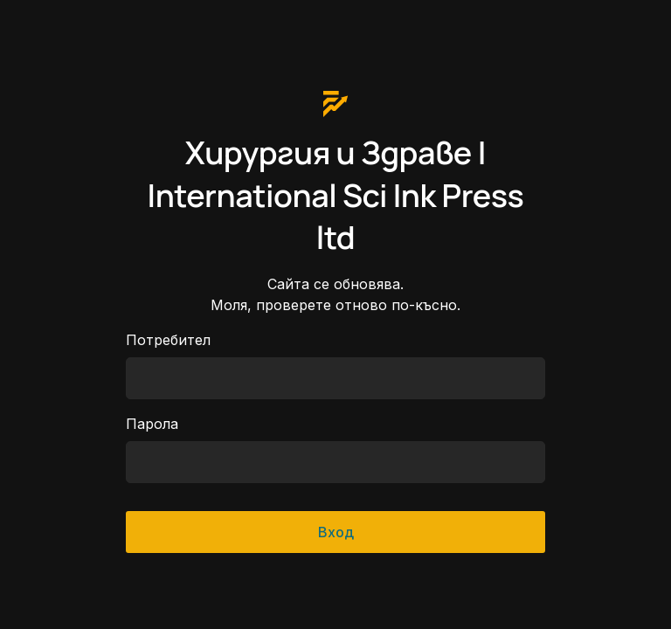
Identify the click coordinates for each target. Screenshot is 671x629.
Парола (152, 423)
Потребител (168, 340)
